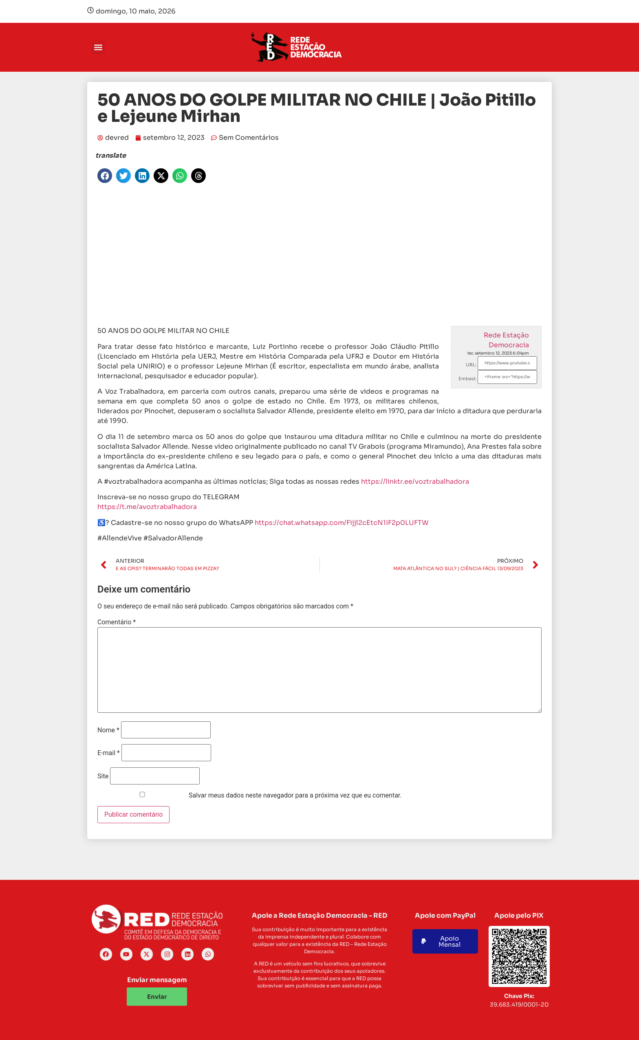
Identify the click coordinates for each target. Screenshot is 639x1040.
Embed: (467, 378)
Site (102, 776)
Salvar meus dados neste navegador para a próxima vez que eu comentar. (295, 795)
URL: (471, 365)
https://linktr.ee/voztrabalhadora (415, 481)
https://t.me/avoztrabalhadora (147, 506)
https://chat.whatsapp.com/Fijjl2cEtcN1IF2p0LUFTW (342, 522)
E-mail (108, 753)
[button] (98, 47)
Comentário (116, 622)
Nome (108, 730)
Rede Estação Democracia (506, 340)
